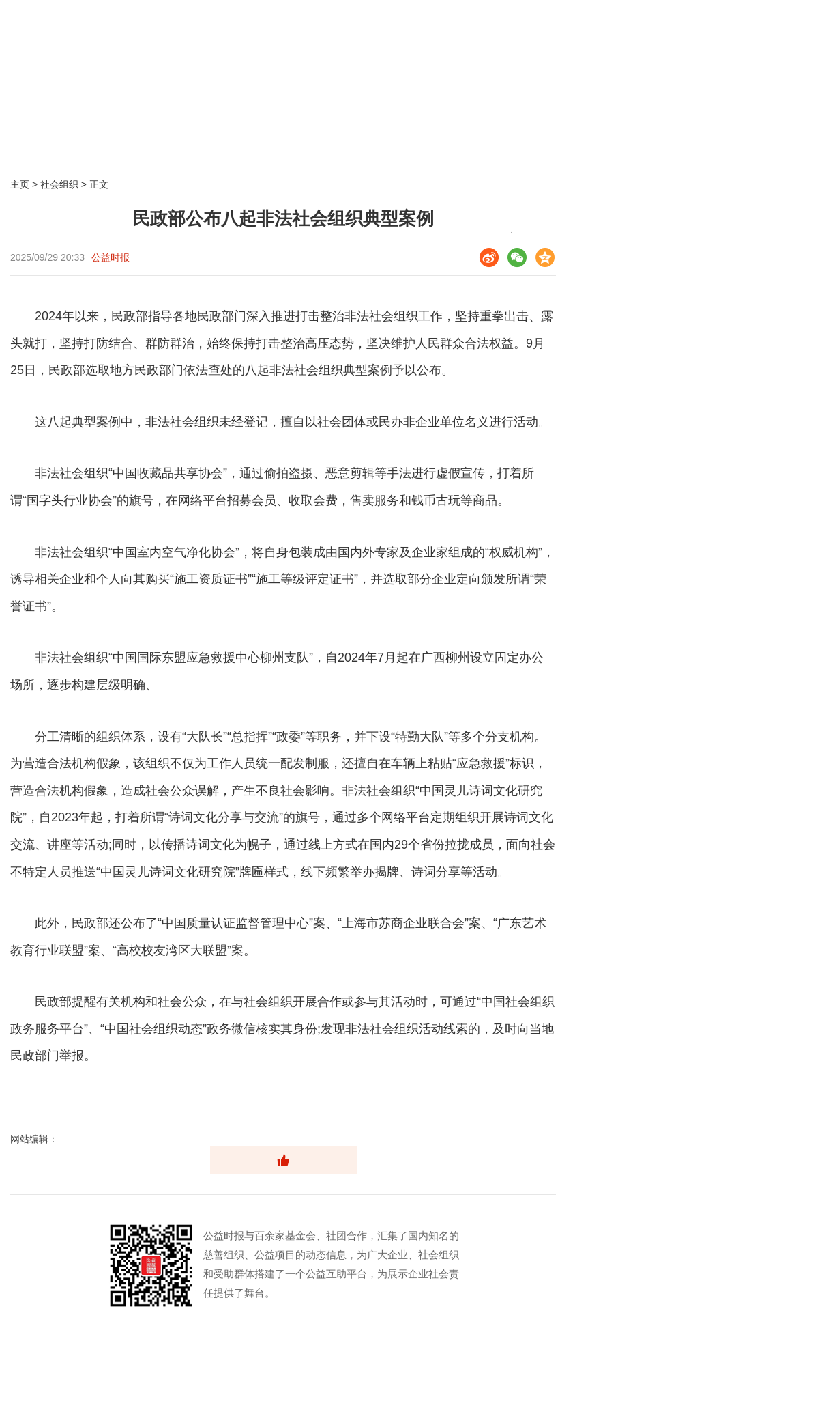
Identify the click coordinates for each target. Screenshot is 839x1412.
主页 (19, 184)
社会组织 (59, 184)
